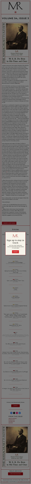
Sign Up (15, 251)
